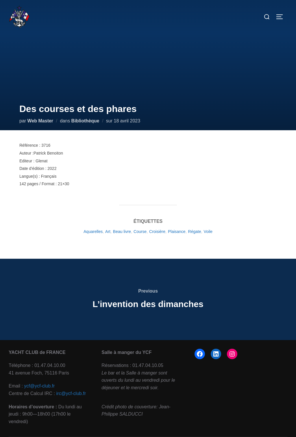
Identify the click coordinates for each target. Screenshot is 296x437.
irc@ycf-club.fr (71, 393)
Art (107, 231)
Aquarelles (93, 231)
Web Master (40, 120)
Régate (194, 231)
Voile (208, 231)
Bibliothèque (85, 120)
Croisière (157, 231)
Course (140, 231)
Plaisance (177, 231)
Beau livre (122, 231)
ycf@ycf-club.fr (39, 385)
